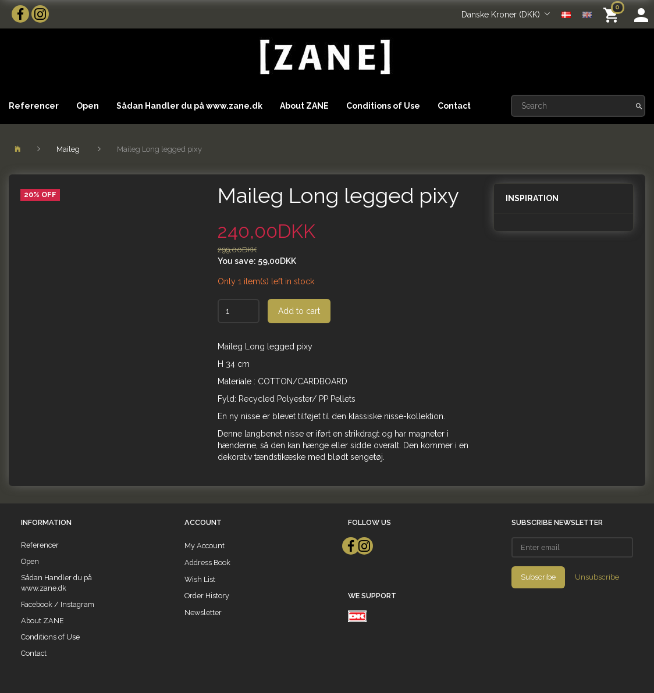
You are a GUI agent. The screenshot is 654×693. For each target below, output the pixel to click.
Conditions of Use (383, 105)
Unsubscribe (597, 577)
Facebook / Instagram (57, 604)
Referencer (34, 105)
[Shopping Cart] (613, 14)
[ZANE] (323, 57)
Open (87, 105)
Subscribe (538, 577)
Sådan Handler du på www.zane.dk (189, 105)
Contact (454, 105)
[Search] (639, 106)
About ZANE (304, 105)
